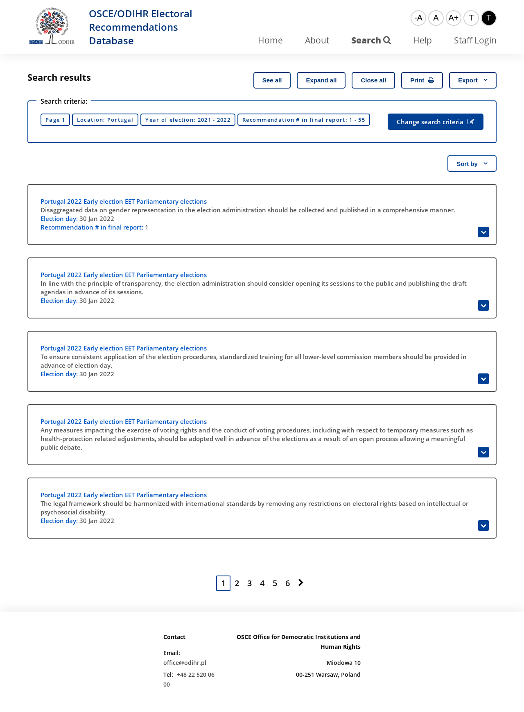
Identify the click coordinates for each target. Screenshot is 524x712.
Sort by (472, 163)
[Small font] (418, 18)
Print (422, 80)
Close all (373, 80)
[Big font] (453, 18)
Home (270, 40)
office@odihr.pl (184, 663)
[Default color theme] (471, 18)
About (317, 40)
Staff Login (475, 40)
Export (473, 80)
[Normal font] (436, 18)
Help (422, 40)
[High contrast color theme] (489, 18)
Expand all (321, 80)
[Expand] (483, 232)
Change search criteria (435, 122)
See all (272, 80)
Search (371, 40)
